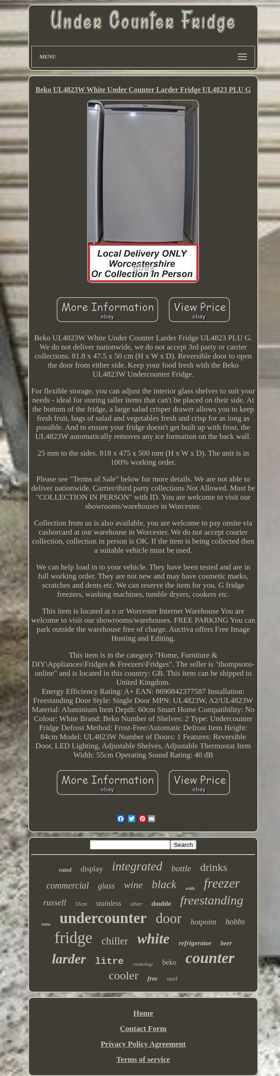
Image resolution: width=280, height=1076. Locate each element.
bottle (181, 868)
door (169, 918)
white (153, 938)
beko (169, 962)
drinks (213, 867)
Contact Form (143, 1028)
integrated (137, 866)
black (164, 884)
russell (54, 902)
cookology (143, 964)
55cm (81, 904)
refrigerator (195, 943)
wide (190, 888)
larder (69, 958)
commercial (67, 885)
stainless (108, 903)
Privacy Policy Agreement (143, 1044)
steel (172, 978)
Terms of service (143, 1059)
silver (136, 904)
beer (226, 943)
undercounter (103, 918)
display (92, 869)
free (152, 978)
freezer (222, 883)
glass (106, 885)
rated (65, 869)
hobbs (235, 921)
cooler (123, 975)
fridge (73, 938)
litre (109, 961)
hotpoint (203, 922)
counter (210, 957)
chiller (115, 941)
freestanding (211, 900)
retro (45, 924)
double (161, 903)
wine (133, 884)
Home (143, 1013)
